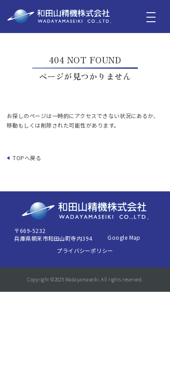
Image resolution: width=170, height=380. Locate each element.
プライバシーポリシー (85, 250)
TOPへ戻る (27, 158)
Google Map (124, 237)
